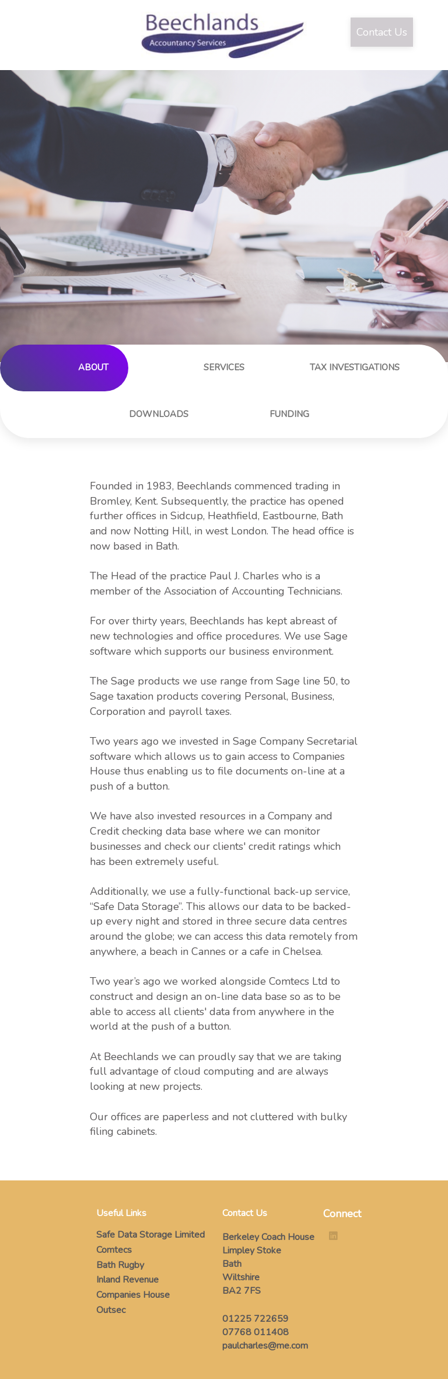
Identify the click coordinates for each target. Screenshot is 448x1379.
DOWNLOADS (158, 414)
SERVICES (224, 367)
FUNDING (289, 414)
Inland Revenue (127, 1279)
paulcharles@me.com (265, 1345)
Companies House (133, 1294)
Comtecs (114, 1249)
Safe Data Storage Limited (150, 1234)
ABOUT (93, 367)
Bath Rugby (120, 1265)
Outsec (110, 1310)
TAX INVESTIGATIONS (355, 367)
